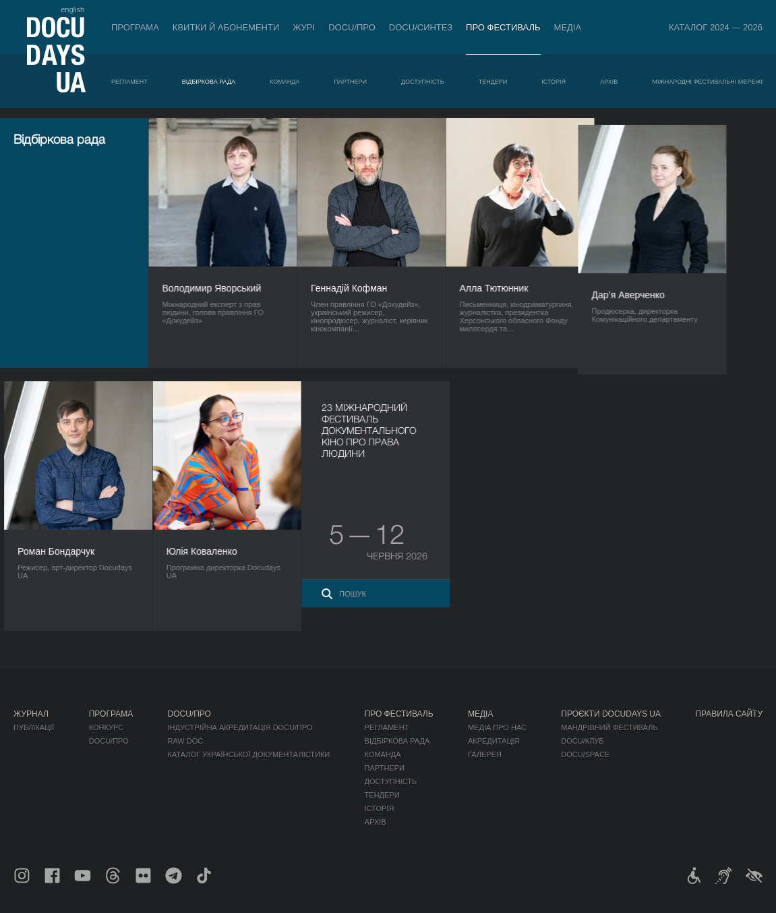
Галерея (485, 754)
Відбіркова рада (208, 81)
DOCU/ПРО (352, 27)
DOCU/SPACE (585, 754)
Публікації (33, 727)
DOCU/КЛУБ (582, 741)
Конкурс (106, 727)
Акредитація (494, 741)
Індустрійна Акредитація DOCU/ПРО (239, 727)
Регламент (129, 81)
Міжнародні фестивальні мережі (707, 81)
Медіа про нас (497, 727)
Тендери (493, 81)
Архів (609, 81)
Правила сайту (729, 714)
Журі (304, 27)
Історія (553, 81)
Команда (284, 81)
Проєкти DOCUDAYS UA (611, 714)
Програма (135, 27)
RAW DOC (185, 741)
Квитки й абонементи (226, 27)
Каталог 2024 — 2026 (716, 27)
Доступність (422, 81)
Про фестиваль (503, 27)
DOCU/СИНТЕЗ (420, 27)
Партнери (350, 81)
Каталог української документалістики (248, 754)
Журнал (31, 714)
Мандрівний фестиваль (609, 727)
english (72, 9)
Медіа (568, 27)
